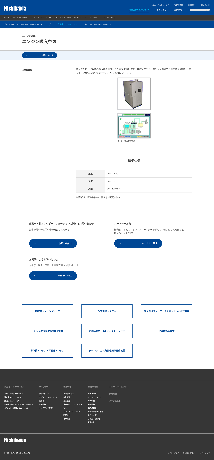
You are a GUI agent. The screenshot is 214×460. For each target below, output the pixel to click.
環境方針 (66, 415)
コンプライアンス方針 (71, 412)
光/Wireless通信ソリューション (16, 408)
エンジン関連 (92, 18)
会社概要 (66, 397)
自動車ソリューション (75, 18)
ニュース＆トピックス (160, 5)
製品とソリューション (139, 10)
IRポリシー (92, 394)
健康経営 (66, 419)
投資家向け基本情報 (95, 412)
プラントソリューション (13, 394)
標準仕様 (28, 70)
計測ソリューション (12, 401)
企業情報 (178, 10)
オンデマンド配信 (45, 408)
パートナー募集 (150, 243)
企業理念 (66, 401)
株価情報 (91, 404)
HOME (6, 18)
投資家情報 (178, 5)
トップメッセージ (94, 397)
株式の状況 (92, 408)
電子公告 (91, 422)
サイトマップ (205, 453)
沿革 (65, 408)
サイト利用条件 (173, 453)
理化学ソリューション (12, 397)
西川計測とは (68, 394)
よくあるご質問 (94, 419)
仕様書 (41, 401)
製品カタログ (44, 394)
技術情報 (42, 404)
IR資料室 (91, 401)
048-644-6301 (65, 275)
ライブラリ (161, 10)
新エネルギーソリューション (98, 24)
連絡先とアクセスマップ (72, 404)
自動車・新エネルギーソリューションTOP (23, 24)
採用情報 (191, 5)
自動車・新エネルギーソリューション (48, 18)
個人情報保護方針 (189, 453)
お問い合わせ (205, 5)
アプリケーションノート (48, 397)
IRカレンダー (93, 415)
